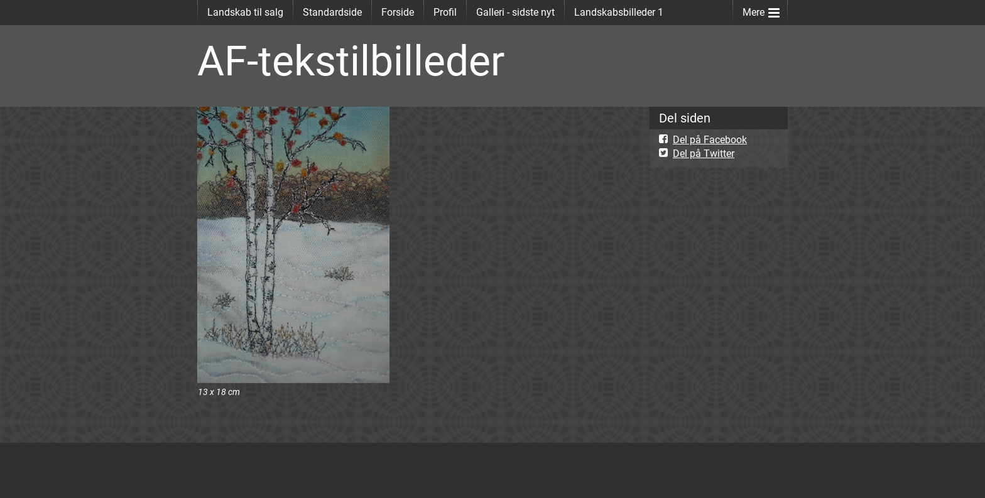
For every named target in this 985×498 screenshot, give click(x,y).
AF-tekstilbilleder (350, 61)
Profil (445, 12)
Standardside (332, 12)
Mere (761, 9)
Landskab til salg (245, 12)
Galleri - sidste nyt (515, 12)
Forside (397, 12)
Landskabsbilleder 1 (618, 12)
